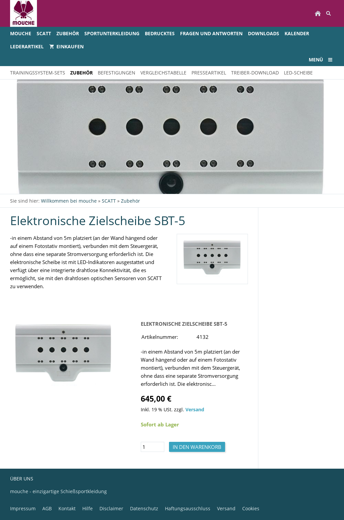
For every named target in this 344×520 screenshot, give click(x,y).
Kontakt (67, 508)
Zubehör (130, 201)
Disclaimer (111, 508)
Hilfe (87, 508)
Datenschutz (144, 508)
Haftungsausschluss (187, 508)
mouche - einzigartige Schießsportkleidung (58, 491)
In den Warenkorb (197, 447)
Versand (194, 410)
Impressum (23, 508)
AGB (47, 508)
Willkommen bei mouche (69, 201)
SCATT (109, 201)
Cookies (250, 508)
